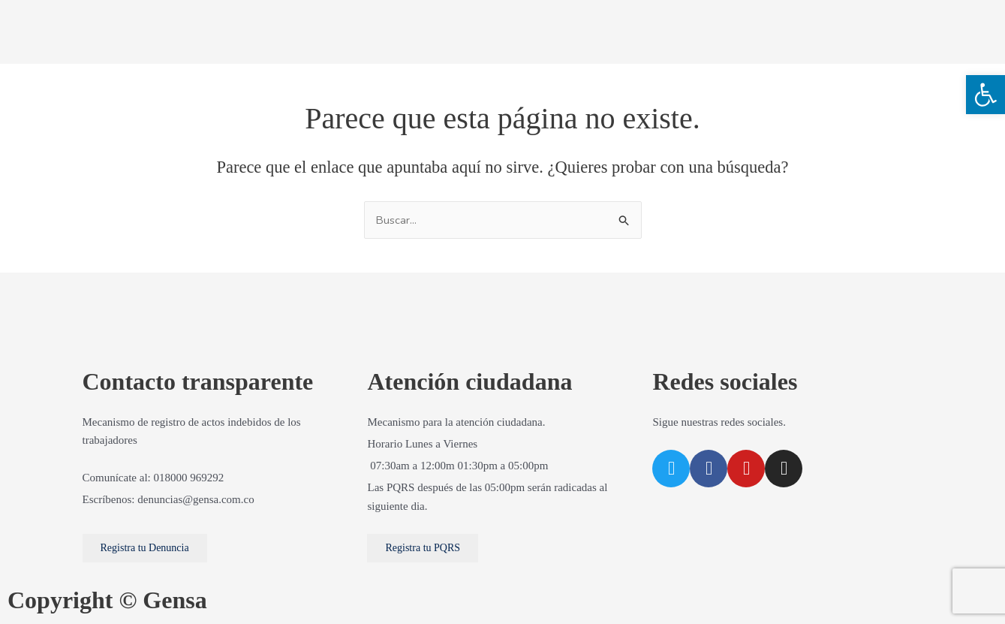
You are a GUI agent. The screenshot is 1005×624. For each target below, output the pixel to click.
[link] (985, 94)
